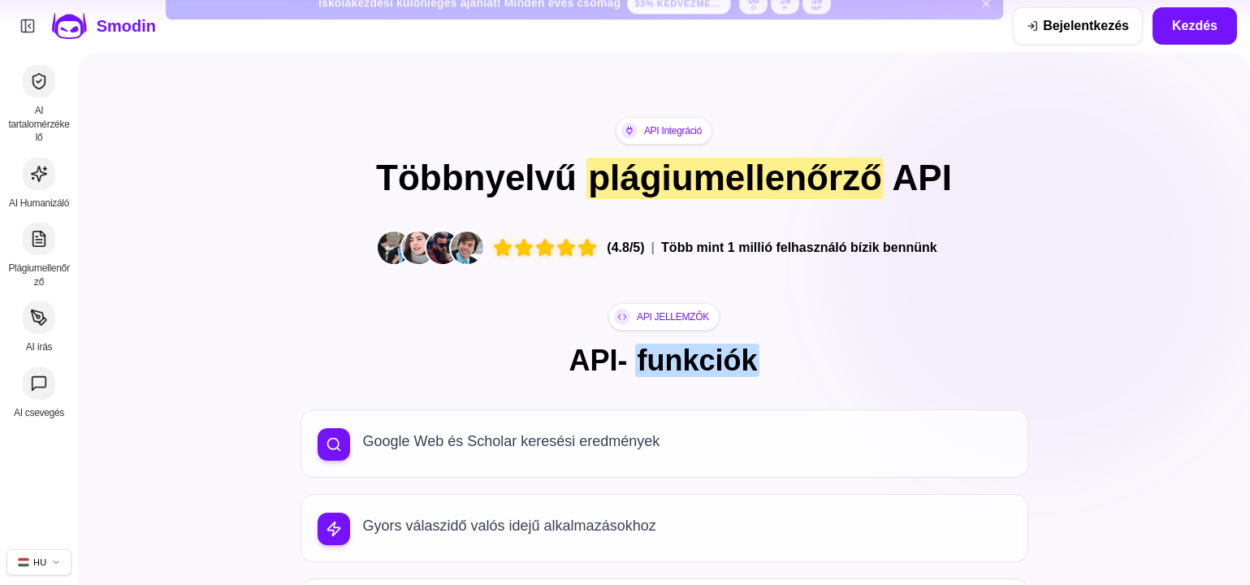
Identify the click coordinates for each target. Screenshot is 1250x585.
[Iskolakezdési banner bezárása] (986, 26)
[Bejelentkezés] (1078, 26)
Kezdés (1195, 25)
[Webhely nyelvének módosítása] (38, 562)
